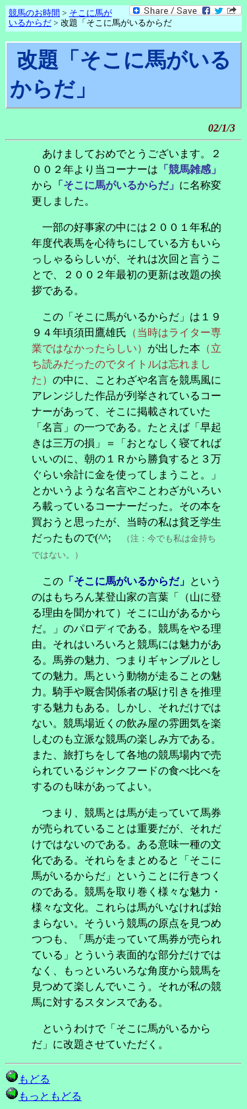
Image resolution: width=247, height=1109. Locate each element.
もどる (27, 1079)
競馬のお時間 (34, 13)
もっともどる (43, 1096)
